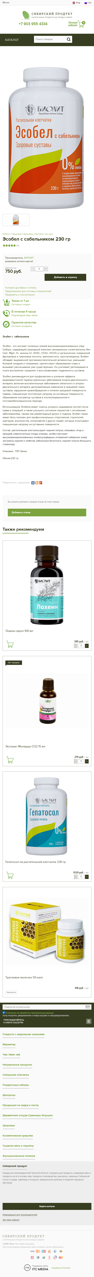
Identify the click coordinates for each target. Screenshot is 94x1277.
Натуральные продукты (17, 1064)
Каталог (6, 234)
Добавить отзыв (21, 512)
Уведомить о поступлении (20, 294)
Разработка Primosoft (61, 1268)
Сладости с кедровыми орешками (24, 1034)
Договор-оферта (11, 1220)
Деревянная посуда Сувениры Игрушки (28, 1115)
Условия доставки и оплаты (21, 287)
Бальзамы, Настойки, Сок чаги (38, 234)
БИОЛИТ (29, 257)
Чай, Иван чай (11, 1054)
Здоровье (17, 234)
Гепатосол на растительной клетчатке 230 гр (35, 862)
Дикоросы (9, 1095)
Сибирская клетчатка (16, 1075)
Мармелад (9, 1044)
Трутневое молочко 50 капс (24, 977)
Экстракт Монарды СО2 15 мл (25, 746)
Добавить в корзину (65, 277)
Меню (6, 2)
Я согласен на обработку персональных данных (29, 1013)
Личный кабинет (73, 24)
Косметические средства (18, 1135)
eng (76, 2)
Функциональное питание (19, 1156)
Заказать (11, 992)
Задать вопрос (47, 1206)
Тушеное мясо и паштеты (18, 1146)
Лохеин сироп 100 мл (19, 631)
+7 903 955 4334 (33, 24)
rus (87, 2)
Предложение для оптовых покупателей (28, 291)
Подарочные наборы (16, 1085)
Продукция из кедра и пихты (21, 1105)
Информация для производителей (20, 1215)
